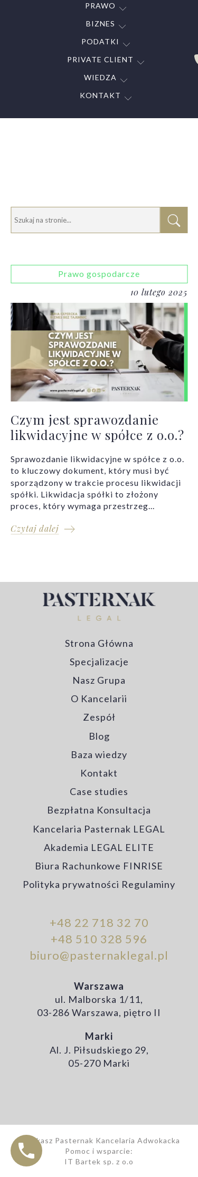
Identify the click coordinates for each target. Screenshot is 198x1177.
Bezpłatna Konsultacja (99, 810)
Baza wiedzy (99, 754)
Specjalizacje (99, 661)
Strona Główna (99, 643)
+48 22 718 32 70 (99, 922)
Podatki (100, 41)
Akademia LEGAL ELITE (99, 847)
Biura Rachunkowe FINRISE (99, 866)
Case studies (99, 791)
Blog (99, 736)
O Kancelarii (99, 698)
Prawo (100, 5)
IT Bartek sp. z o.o (99, 1161)
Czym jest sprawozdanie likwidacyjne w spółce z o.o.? (99, 405)
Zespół (99, 717)
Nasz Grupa (99, 680)
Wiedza (100, 77)
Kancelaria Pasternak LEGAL (99, 829)
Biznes (100, 23)
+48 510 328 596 (99, 939)
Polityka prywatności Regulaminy (99, 884)
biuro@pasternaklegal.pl (99, 955)
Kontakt (100, 95)
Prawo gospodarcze (99, 274)
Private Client (100, 59)
